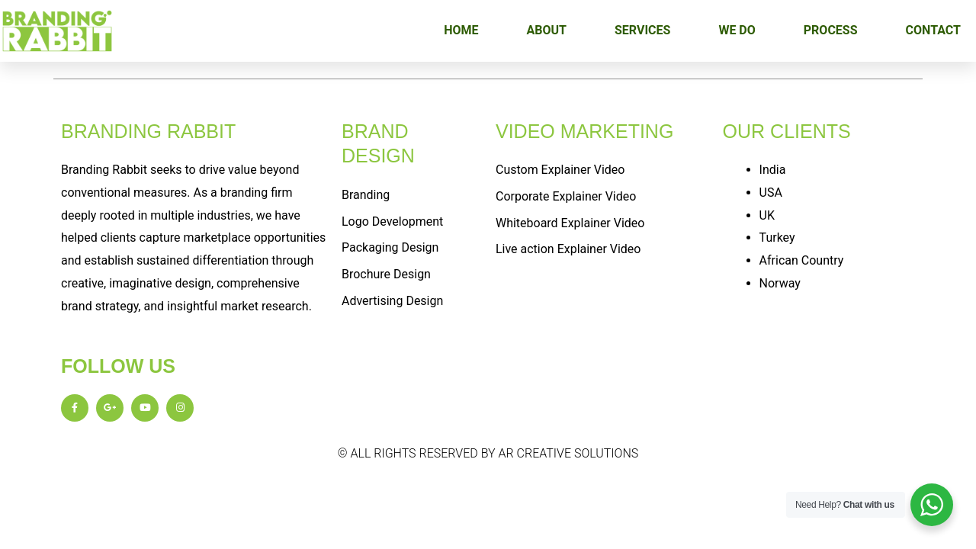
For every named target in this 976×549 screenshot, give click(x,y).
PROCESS (831, 30)
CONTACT (933, 30)
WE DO (736, 30)
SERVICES (642, 30)
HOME (461, 30)
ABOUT (547, 30)
